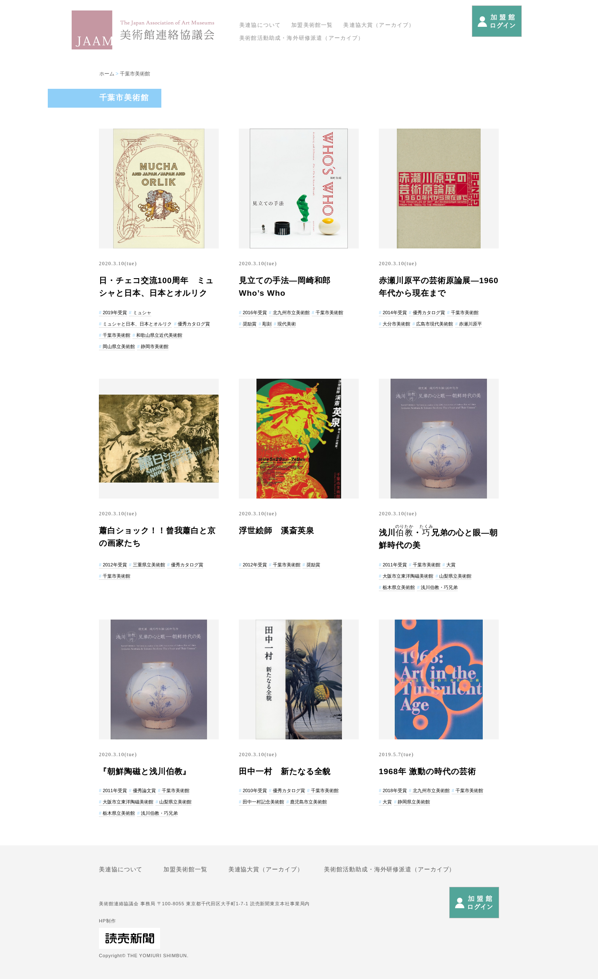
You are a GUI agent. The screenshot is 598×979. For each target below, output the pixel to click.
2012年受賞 (115, 564)
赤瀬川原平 (470, 323)
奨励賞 (249, 323)
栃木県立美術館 (399, 587)
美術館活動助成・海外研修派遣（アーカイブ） (301, 38)
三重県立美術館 (149, 564)
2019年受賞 (115, 312)
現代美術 (286, 323)
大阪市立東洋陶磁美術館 (408, 576)
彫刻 (267, 323)
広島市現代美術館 (434, 323)
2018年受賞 (394, 790)
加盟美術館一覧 (312, 25)
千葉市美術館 (135, 74)
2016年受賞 (255, 312)
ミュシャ (142, 312)
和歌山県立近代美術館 (159, 335)
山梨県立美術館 (455, 576)
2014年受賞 (394, 312)
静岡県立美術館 (414, 801)
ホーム (106, 74)
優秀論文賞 (144, 790)
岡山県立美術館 (119, 346)
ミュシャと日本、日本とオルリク (137, 323)
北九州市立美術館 (291, 312)
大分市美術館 (396, 323)
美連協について (260, 25)
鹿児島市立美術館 (308, 801)
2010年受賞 (255, 790)
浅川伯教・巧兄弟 (439, 587)
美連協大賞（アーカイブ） (378, 25)
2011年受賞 (394, 564)
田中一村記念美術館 (263, 801)
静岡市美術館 (154, 346)
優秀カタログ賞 (194, 323)
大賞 (451, 564)
